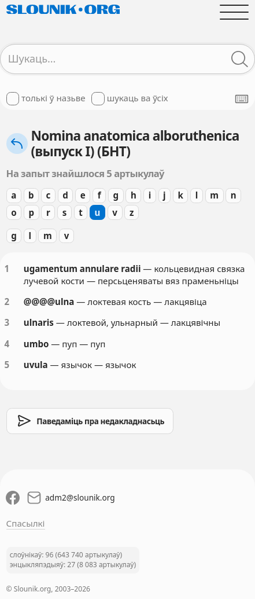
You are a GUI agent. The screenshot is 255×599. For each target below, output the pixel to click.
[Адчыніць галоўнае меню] (234, 12)
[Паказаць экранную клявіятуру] (242, 99)
